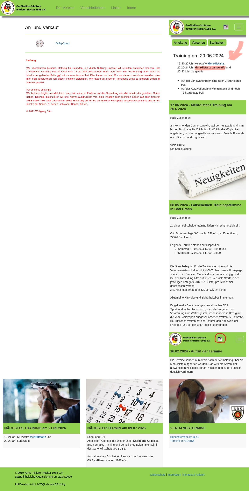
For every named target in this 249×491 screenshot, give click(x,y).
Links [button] (116, 8)
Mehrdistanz (38, 436)
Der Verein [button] (65, 8)
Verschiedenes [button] (92, 8)
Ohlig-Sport (62, 43)
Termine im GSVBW (182, 440)
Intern (133, 6)
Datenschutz (157, 474)
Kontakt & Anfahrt (193, 474)
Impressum (174, 474)
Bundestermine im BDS (184, 436)
